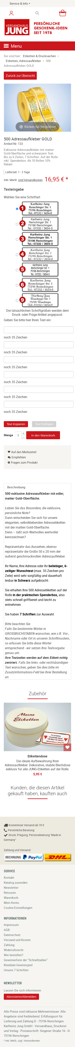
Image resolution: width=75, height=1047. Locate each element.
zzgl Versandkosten (30, 180)
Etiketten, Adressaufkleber (23, 61)
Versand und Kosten (17, 940)
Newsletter (11, 888)
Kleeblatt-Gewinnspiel (18, 965)
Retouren (10, 893)
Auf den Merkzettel (22, 452)
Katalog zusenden (15, 882)
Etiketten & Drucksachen (39, 56)
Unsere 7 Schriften (16, 970)
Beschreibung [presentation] (16, 487)
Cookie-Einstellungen (18, 908)
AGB (7, 930)
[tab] (37, 487)
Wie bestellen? (13, 955)
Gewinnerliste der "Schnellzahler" (26, 960)
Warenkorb (11, 898)
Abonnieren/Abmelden (21, 996)
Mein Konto (11, 903)
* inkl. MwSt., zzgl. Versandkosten (22, 1040)
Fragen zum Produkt (24, 462)
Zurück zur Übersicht (20, 75)
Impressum (11, 925)
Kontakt (9, 877)
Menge (8, 434)
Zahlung (9, 945)
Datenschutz (12, 935)
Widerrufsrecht (13, 950)
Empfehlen (17, 457)
